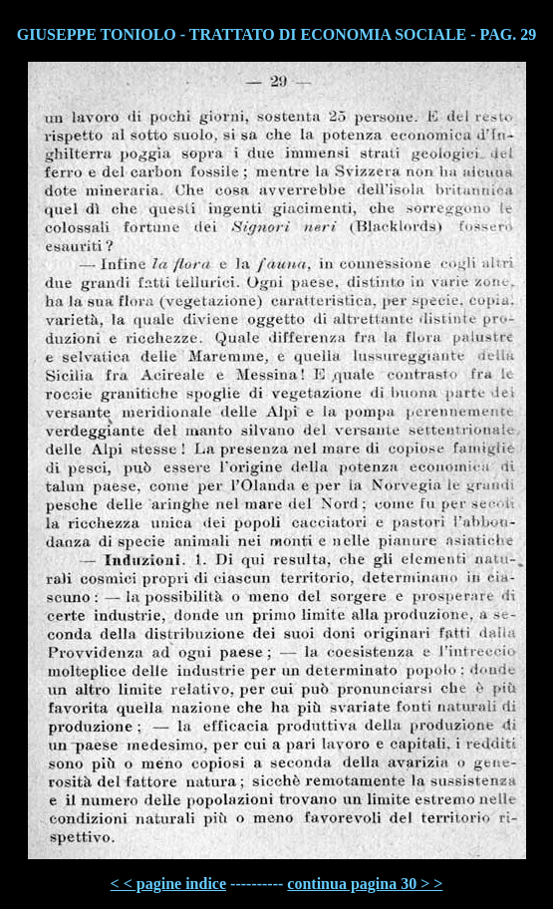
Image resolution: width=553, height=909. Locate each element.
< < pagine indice (168, 883)
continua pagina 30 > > (364, 883)
